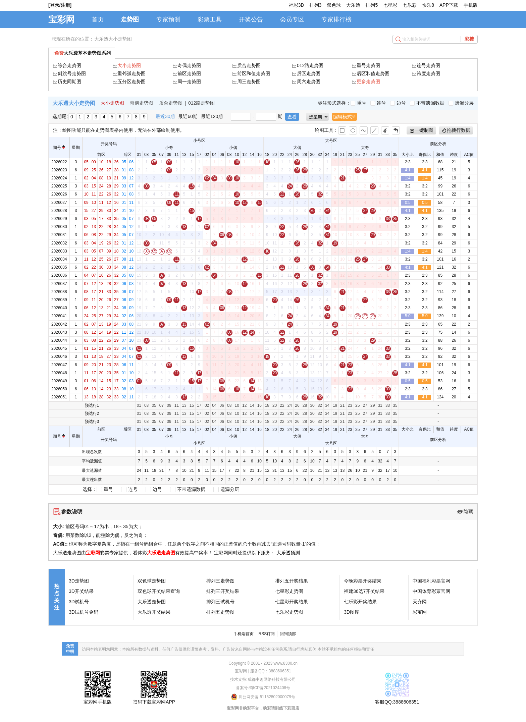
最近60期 (188, 116)
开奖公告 (251, 19)
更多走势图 (368, 81)
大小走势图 (129, 65)
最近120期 (212, 116)
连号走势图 (428, 65)
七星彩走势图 (289, 591)
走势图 (130, 19)
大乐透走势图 (161, 552)
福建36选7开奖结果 (364, 591)
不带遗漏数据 (427, 103)
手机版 (471, 5)
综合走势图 (69, 65)
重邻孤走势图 (131, 73)
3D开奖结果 (81, 591)
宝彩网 (61, 19)
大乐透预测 (288, 552)
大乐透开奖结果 (154, 612)
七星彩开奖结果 (291, 601)
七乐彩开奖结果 (360, 601)
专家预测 (168, 19)
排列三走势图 (220, 581)
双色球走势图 (152, 581)
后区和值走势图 (373, 73)
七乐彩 (410, 5)
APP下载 (448, 5)
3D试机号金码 (83, 612)
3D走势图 (79, 581)
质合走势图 (249, 65)
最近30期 (165, 116)
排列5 (372, 5)
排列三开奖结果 (222, 591)
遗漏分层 (461, 103)
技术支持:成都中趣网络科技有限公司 (263, 679)
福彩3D (296, 5)
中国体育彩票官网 (431, 591)
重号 (358, 103)
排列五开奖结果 (291, 581)
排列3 (316, 5)
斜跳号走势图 (72, 73)
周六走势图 (308, 81)
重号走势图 (368, 65)
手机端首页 (243, 633)
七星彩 (390, 5)
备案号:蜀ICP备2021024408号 (263, 687)
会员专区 (292, 19)
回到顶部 (288, 633)
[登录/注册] (59, 5)
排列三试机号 (220, 601)
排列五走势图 (220, 612)
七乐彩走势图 (289, 612)
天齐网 (420, 601)
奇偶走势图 (189, 65)
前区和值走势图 (253, 73)
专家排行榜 (336, 19)
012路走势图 (310, 65)
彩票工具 (210, 19)
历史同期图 (69, 81)
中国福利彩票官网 (431, 581)
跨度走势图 (428, 73)
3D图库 (351, 612)
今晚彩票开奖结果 (362, 581)
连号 (378, 103)
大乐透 (353, 5)
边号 (398, 103)
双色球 (334, 5)
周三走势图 (249, 81)
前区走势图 (189, 73)
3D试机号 (79, 601)
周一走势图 (189, 81)
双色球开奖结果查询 (159, 591)
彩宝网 (420, 612)
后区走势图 (308, 73)
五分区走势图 (131, 81)
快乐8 (428, 5)
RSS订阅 (267, 633)
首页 (98, 19)
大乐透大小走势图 (113, 39)
